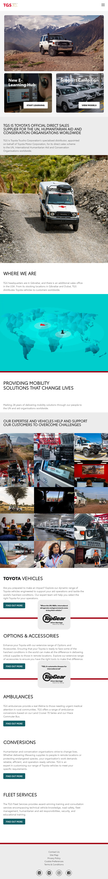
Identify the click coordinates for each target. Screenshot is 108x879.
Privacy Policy (54, 857)
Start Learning (36, 105)
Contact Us (54, 851)
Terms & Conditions (54, 864)
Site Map (54, 854)
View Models (89, 105)
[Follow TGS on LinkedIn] (39, 873)
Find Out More (14, 605)
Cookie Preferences (54, 861)
